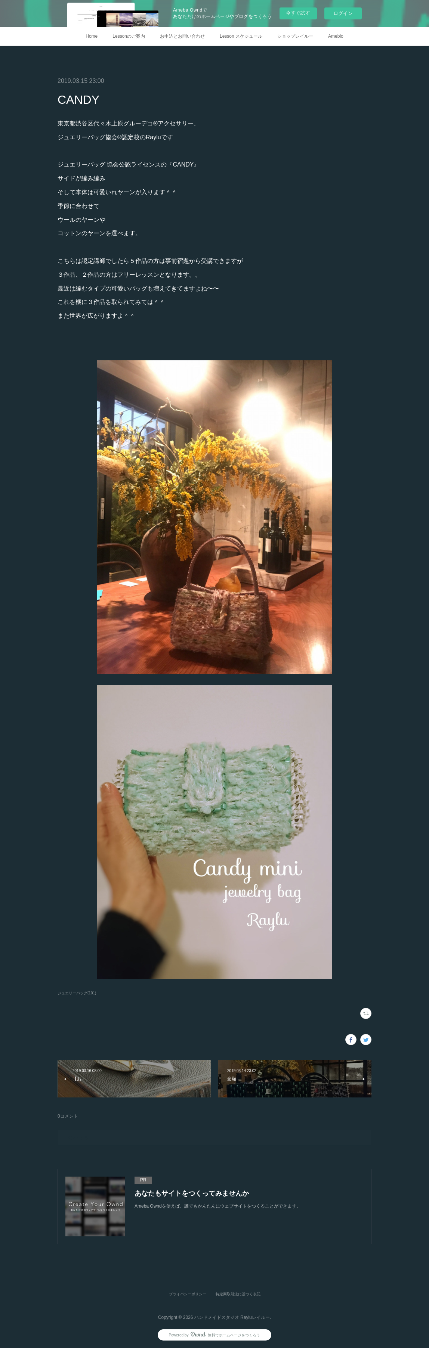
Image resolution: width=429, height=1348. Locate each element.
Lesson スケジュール (241, 36)
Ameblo (335, 36)
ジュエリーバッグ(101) (77, 993)
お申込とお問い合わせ (182, 36)
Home (92, 36)
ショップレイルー (295, 36)
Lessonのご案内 (128, 36)
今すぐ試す (298, 13)
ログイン (343, 13)
